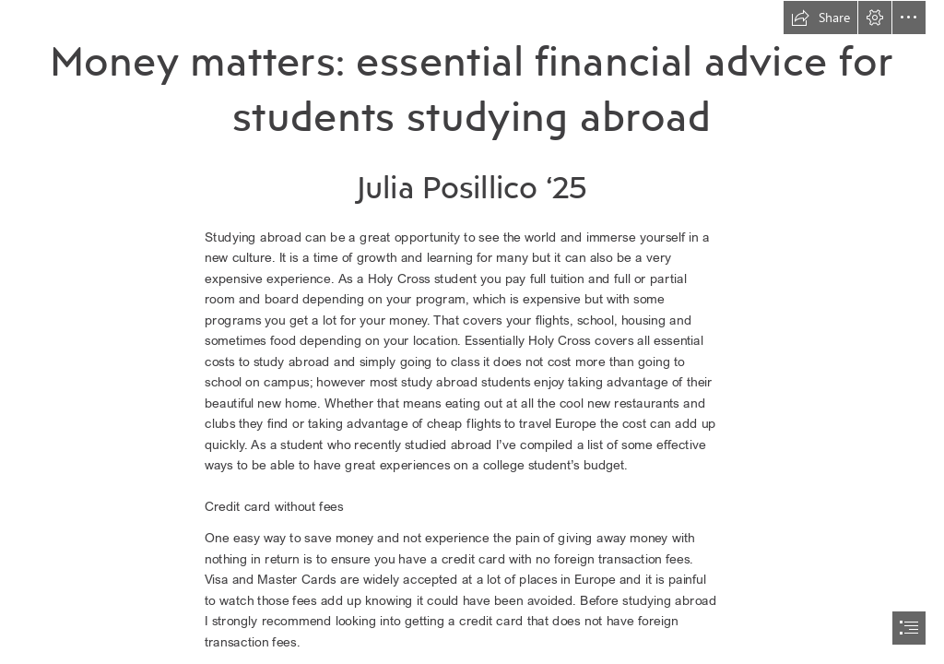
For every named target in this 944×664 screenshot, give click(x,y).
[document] (472, 332)
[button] (820, 17)
